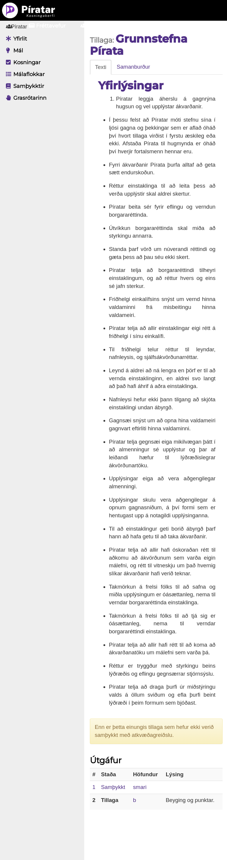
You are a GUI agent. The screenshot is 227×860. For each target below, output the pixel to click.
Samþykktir (23, 86)
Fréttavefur (47, 25)
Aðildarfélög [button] (102, 25)
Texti (102, 67)
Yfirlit (15, 39)
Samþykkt (115, 811)
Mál (13, 50)
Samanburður (135, 67)
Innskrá (153, 25)
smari (141, 811)
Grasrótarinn (24, 98)
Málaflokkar (24, 74)
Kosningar (21, 62)
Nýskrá (194, 25)
